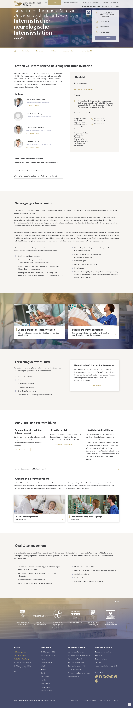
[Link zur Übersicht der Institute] (98, 662)
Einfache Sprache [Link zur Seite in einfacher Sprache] (107, 6)
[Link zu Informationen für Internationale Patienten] (76, 652)
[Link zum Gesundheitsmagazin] (76, 666)
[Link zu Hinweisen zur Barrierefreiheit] (105, 700)
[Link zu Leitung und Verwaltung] (48, 655)
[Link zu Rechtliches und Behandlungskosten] (79, 673)
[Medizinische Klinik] (68, 51)
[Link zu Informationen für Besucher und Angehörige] (76, 662)
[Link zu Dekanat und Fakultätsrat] (103, 652)
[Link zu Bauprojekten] (45, 676)
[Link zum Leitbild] (43, 666)
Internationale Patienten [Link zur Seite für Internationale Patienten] (88, 6)
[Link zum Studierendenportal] (101, 659)
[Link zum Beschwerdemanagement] (75, 669)
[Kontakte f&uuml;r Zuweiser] (95, 89)
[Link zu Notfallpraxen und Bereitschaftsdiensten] (22, 667)
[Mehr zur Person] (34, 105)
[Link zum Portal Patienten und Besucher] (70, 2)
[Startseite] (46, 2)
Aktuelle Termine (23, 450)
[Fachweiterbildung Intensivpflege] (94, 517)
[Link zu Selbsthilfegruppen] (74, 676)
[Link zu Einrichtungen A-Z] (48, 652)
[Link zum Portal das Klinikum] (54, 2)
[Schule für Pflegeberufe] (40, 517)
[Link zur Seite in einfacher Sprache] (46, 690)
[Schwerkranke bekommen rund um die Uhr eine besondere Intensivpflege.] (39, 333)
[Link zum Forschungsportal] (98, 655)
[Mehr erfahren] (95, 385)
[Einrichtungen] (40, 51)
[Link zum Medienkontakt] (43, 659)
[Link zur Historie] (43, 669)
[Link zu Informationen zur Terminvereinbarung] (79, 655)
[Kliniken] (53, 51)
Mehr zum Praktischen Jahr (63, 444)
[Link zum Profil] (34, 133)
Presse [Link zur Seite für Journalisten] (99, 6)
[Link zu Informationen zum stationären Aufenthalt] (75, 659)
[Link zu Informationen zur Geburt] (16, 671)
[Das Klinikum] (26, 51)
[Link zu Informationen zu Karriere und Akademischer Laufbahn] (106, 666)
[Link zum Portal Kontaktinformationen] (114, 2)
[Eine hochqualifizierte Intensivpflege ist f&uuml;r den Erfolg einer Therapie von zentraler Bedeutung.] (94, 333)
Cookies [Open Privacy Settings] (116, 700)
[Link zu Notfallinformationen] (22, 662)
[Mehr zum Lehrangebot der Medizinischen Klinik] (66, 469)
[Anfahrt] (105, 38)
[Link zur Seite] (43, 680)
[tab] (38, 170)
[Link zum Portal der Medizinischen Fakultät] (90, 2)
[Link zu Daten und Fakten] (46, 662)
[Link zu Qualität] (43, 673)
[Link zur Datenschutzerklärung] (89, 700)
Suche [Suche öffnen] (117, 6)
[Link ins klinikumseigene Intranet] (45, 683)
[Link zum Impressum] (74, 700)
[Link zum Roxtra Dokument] (45, 687)
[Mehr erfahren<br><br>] (39, 520)
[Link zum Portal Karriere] (105, 2)
